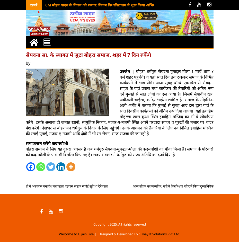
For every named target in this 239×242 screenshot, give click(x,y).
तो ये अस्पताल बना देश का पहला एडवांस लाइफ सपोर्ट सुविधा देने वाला (67, 186)
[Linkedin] (60, 166)
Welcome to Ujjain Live (76, 234)
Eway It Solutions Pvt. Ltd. (160, 234)
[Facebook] (30, 166)
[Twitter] (50, 166)
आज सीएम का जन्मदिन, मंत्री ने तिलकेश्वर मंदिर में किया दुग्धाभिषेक (173, 186)
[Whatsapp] (40, 166)
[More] (70, 166)
